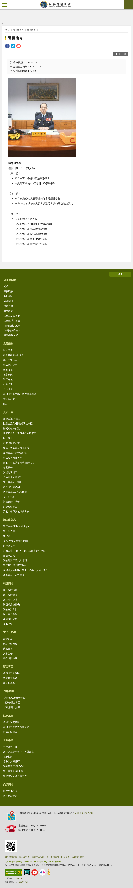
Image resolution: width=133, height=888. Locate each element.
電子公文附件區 (11, 761)
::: (2, 2)
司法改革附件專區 (12, 457)
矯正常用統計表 (11, 604)
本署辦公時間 (78, 857)
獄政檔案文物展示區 (14, 697)
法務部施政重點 (12, 315)
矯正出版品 (9, 519)
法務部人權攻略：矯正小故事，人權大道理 (25, 570)
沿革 (6, 286)
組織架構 (8, 301)
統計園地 (8, 583)
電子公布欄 (9, 632)
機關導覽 (8, 306)
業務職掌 (8, 291)
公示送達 (8, 389)
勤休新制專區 (10, 731)
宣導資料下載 (10, 746)
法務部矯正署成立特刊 (15, 560)
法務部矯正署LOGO (13, 766)
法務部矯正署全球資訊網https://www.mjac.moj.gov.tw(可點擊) (33, 861)
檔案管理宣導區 (12, 702)
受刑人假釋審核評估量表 (16, 511)
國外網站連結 (10, 795)
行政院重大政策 (12, 325)
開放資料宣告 (11, 857)
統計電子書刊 (10, 614)
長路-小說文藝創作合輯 (15, 540)
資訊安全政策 (38, 857)
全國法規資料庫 (11, 722)
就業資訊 (8, 384)
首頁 (7, 30)
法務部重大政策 (12, 320)
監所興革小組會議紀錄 (15, 452)
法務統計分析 (10, 609)
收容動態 (8, 374)
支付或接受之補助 (12, 482)
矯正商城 (8, 379)
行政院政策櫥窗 (12, 330)
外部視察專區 (10, 506)
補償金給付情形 (11, 501)
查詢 (128, 4)
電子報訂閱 (9, 398)
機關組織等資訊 (11, 428)
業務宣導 (8, 648)
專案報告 (8, 467)
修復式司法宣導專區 (13, 575)
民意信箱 (8, 350)
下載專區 (8, 740)
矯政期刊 (8, 536)
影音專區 (8, 666)
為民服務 (8, 343)
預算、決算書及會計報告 (16, 447)
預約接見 (8, 369)
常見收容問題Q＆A (13, 354)
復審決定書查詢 (11, 487)
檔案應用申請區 (12, 707)
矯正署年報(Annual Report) (17, 526)
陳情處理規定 (10, 364)
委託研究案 (9, 496)
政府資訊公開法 (11, 418)
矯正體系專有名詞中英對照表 (18, 751)
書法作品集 (9, 555)
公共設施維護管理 (12, 477)
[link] (7, 46)
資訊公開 (8, 412)
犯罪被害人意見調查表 (15, 776)
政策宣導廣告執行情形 (15, 491)
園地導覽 (8, 624)
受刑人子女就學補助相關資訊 (18, 462)
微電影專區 (9, 682)
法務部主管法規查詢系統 (16, 727)
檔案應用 (9, 691)
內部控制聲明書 (11, 443)
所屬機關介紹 (11, 335)
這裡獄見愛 (9, 545)
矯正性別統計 (10, 599)
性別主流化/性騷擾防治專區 (18, 423)
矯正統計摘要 (10, 594)
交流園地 (8, 784)
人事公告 (8, 653)
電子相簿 (8, 756)
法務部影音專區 (11, 673)
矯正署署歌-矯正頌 (13, 771)
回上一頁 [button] (122, 54)
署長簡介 (31, 30)
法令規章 (8, 715)
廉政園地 (8, 438)
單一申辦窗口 (10, 359)
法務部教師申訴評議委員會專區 (19, 394)
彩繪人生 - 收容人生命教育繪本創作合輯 (24, 550)
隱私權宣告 (24, 857)
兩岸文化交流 (10, 790)
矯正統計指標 (10, 589)
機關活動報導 (10, 643)
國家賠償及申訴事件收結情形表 (19, 433)
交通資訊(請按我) (83, 812)
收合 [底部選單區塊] (120, 274)
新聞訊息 (8, 638)
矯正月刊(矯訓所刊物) (14, 565)
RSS (5, 403)
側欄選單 (4, 5)
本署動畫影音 (10, 677)
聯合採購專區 (10, 658)
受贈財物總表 (10, 472)
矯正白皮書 (9, 531)
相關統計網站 (10, 619)
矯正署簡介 (18, 30)
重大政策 (8, 310)
